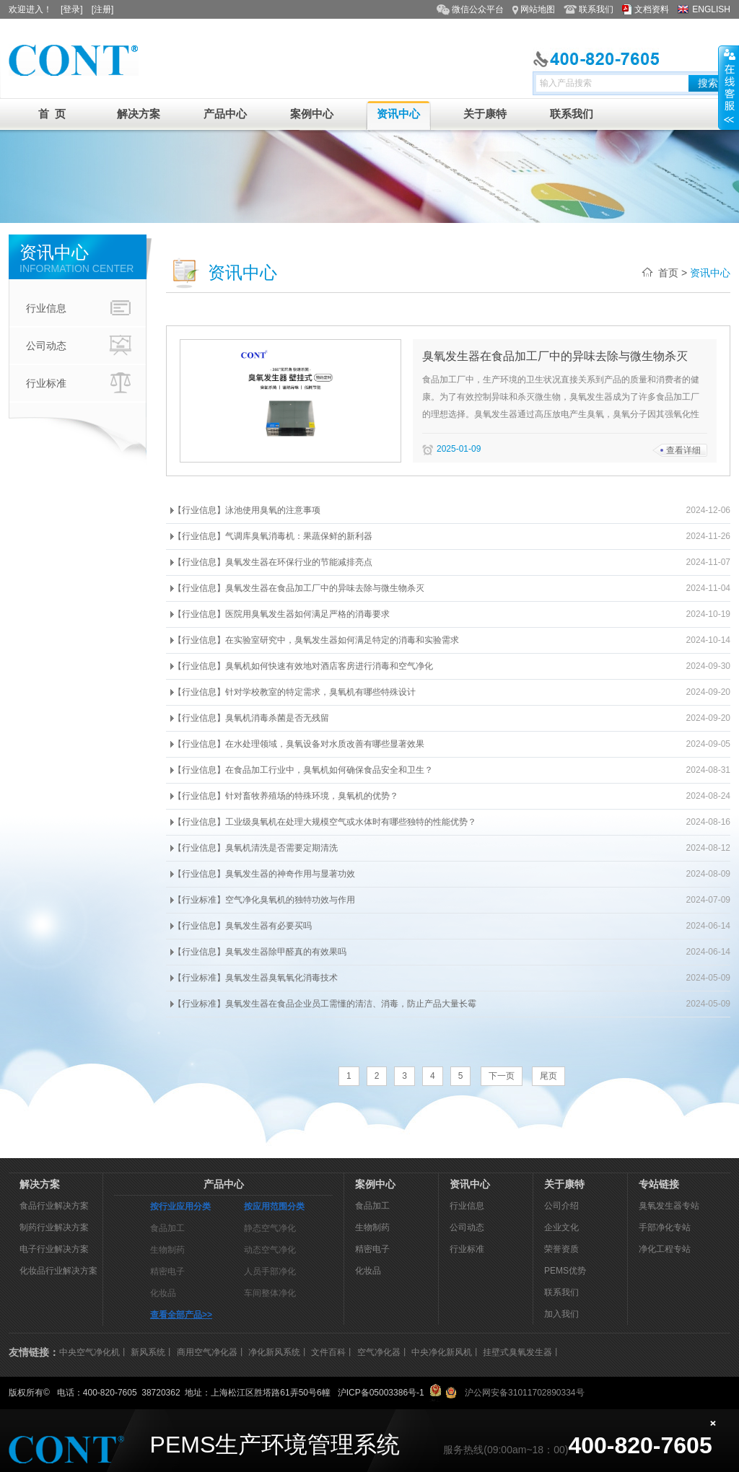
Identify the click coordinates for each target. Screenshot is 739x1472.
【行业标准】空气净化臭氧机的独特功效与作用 (264, 900)
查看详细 (683, 450)
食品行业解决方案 (54, 1206)
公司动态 (80, 346)
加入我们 (561, 1314)
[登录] (72, 9)
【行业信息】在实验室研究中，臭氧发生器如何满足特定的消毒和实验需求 (316, 640)
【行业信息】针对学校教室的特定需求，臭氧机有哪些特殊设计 (294, 692)
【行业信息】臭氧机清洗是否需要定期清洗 (255, 848)
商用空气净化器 (207, 1352)
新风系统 (148, 1352)
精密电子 (167, 1271)
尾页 (548, 1076)
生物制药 (167, 1250)
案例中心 (311, 114)
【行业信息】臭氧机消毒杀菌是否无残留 (251, 718)
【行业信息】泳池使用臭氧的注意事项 (246, 510)
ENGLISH (711, 9)
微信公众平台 (478, 9)
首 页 (52, 114)
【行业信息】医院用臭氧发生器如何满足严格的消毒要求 (281, 614)
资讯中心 (398, 114)
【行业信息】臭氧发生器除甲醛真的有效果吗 (259, 952)
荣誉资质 (561, 1249)
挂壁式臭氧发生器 (517, 1352)
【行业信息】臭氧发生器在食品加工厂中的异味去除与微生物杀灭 (298, 588)
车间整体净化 (270, 1293)
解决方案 (138, 114)
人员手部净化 (270, 1271)
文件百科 (328, 1352)
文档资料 (651, 9)
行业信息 (80, 308)
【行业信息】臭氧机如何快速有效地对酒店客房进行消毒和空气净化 (303, 666)
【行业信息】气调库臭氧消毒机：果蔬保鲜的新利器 (272, 536)
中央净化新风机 (441, 1352)
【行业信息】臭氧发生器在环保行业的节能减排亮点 (272, 562)
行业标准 (80, 383)
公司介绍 (561, 1206)
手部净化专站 (665, 1227)
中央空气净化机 (89, 1352)
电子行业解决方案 (54, 1249)
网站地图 (537, 9)
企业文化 (561, 1227)
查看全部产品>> (181, 1315)
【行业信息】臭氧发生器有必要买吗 (242, 926)
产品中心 (225, 114)
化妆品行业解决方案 (58, 1271)
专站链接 (659, 1184)
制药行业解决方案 (54, 1227)
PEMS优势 (565, 1271)
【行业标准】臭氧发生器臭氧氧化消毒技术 (255, 978)
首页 (668, 273)
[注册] (103, 9)
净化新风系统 (274, 1352)
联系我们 (596, 9)
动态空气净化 (270, 1250)
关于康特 (485, 114)
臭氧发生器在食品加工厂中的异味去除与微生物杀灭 (555, 356)
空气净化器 (379, 1352)
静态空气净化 (270, 1228)
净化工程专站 (665, 1249)
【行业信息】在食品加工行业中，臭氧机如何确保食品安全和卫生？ (303, 770)
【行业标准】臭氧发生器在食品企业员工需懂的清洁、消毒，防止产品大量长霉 (324, 1004)
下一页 (502, 1076)
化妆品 (163, 1293)
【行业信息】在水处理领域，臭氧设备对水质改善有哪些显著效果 (298, 744)
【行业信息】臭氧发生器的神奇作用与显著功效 (264, 874)
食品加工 (167, 1228)
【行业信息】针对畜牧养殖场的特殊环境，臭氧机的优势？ (285, 796)
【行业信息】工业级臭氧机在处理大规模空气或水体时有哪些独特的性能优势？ (324, 822)
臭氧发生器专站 (669, 1206)
